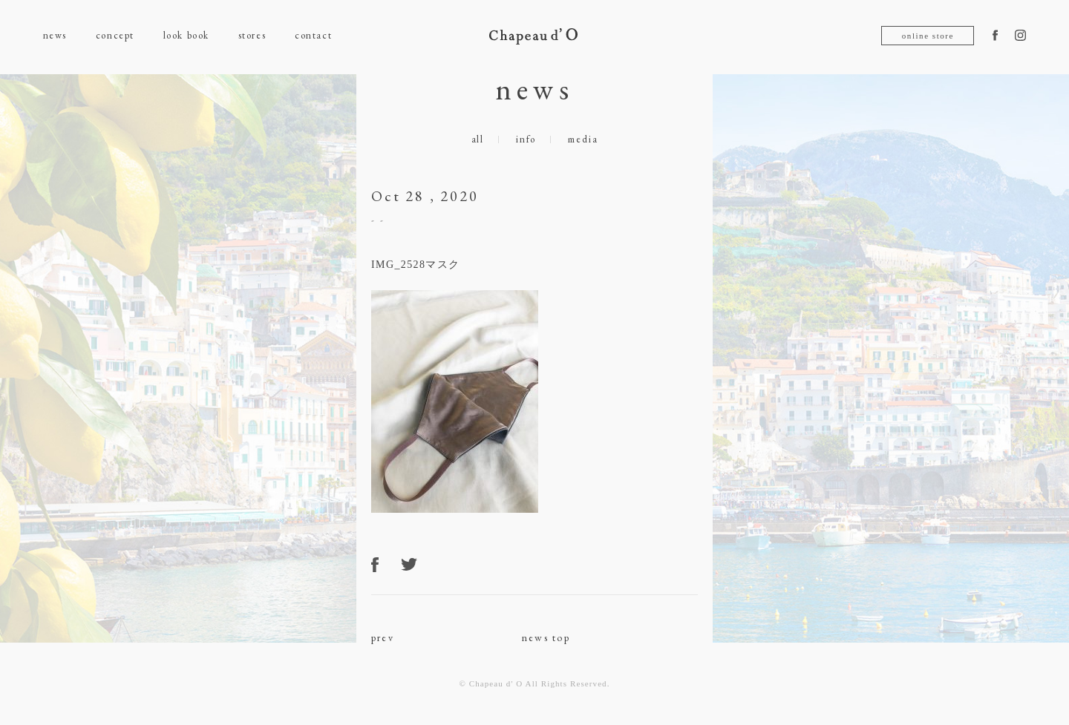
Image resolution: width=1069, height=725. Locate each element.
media (583, 139)
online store (928, 35)
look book (186, 35)
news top (546, 637)
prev (382, 637)
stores (252, 35)
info (526, 139)
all (477, 139)
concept (115, 35)
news (55, 35)
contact (313, 35)
